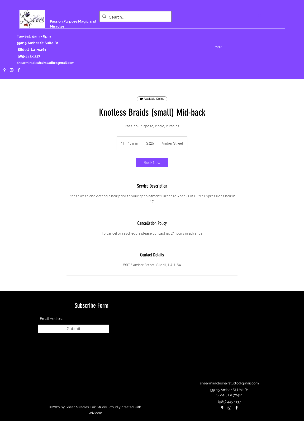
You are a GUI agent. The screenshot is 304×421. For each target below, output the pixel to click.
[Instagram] (11, 70)
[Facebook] (18, 70)
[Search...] (135, 17)
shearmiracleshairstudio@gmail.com (45, 63)
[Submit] (73, 329)
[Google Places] (4, 70)
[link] (152, 162)
